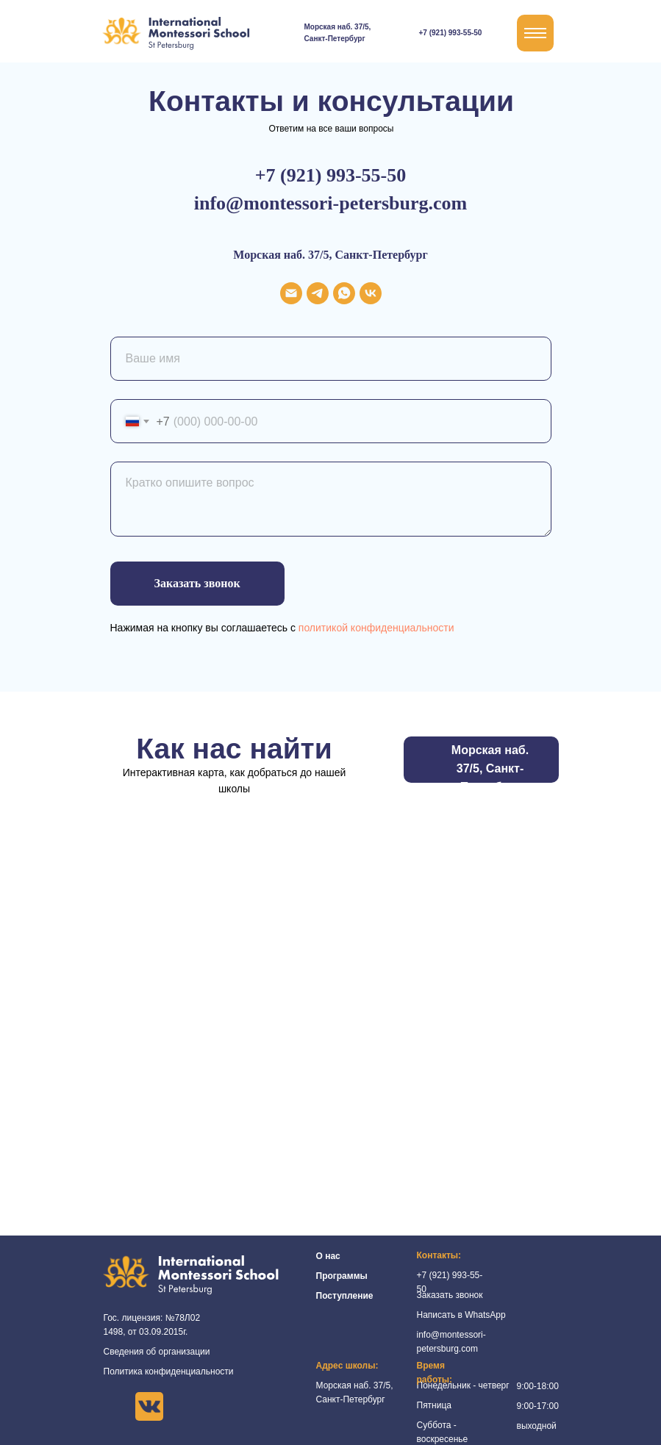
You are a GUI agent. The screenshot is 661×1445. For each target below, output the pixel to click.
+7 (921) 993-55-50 (450, 33)
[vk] (371, 293)
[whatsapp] (344, 293)
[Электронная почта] (291, 293)
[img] (405, 33)
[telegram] (318, 293)
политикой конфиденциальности (376, 628)
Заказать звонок (450, 1295)
